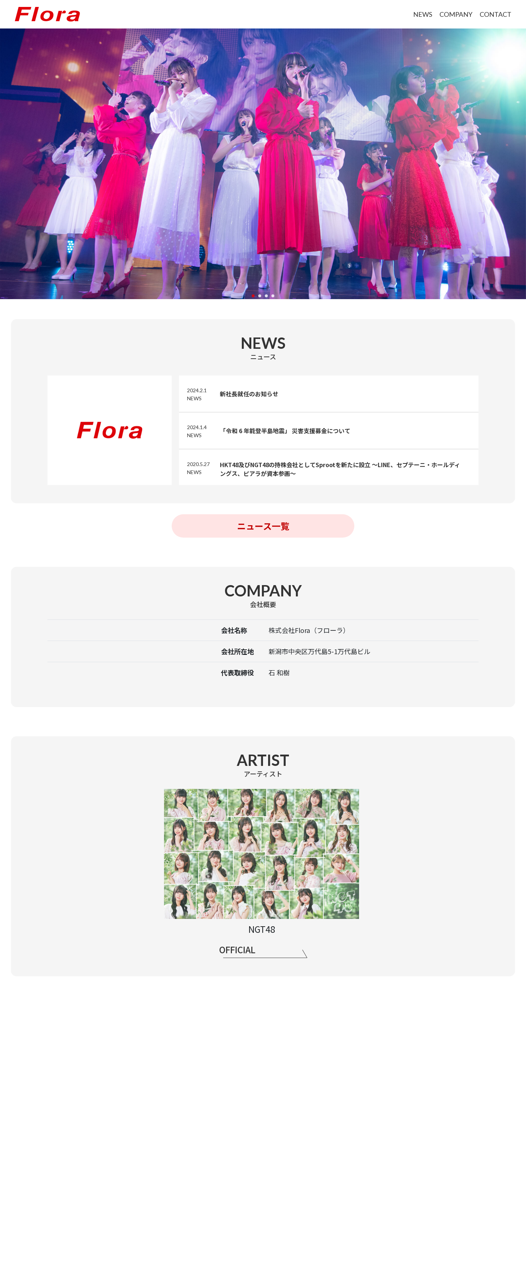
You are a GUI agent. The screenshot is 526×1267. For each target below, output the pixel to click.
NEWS (422, 14)
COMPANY (455, 14)
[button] (253, 295)
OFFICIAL (237, 949)
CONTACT (495, 14)
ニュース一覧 (263, 525)
